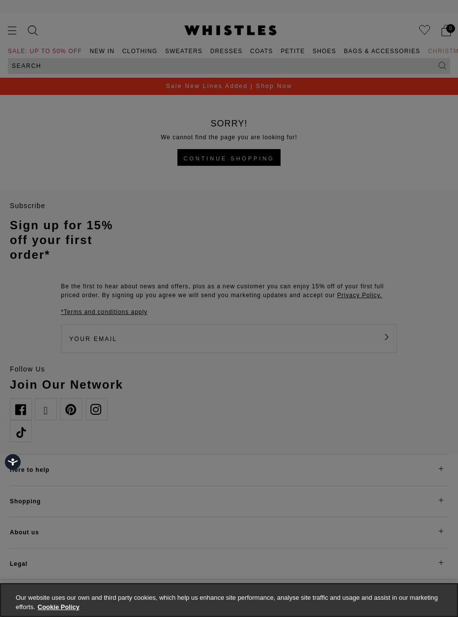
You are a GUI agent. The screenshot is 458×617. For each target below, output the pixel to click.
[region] (229, 600)
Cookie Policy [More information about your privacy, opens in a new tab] (59, 607)
